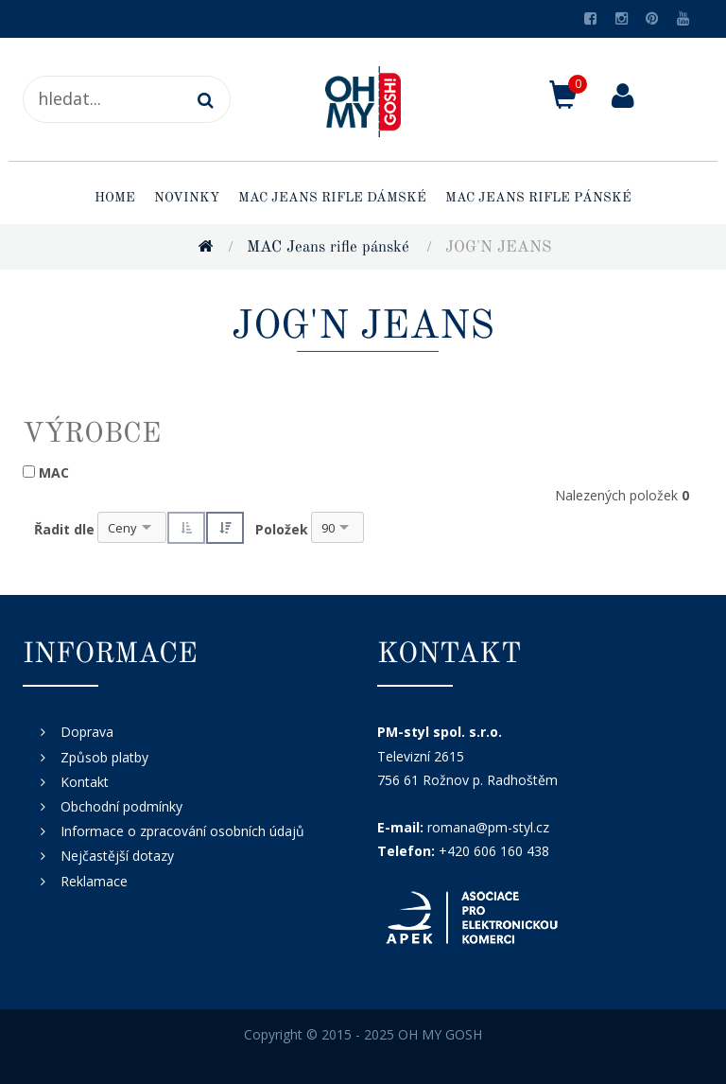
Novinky (186, 197)
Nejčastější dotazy (117, 856)
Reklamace (94, 881)
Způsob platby (104, 757)
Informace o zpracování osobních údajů (182, 831)
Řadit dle (64, 529)
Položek (281, 529)
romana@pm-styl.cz (488, 827)
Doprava (86, 732)
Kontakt (84, 782)
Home (115, 197)
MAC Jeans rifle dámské (332, 197)
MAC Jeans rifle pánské (538, 197)
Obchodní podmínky (121, 806)
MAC (54, 472)
